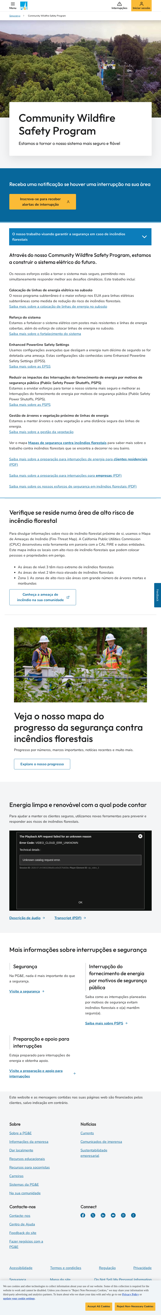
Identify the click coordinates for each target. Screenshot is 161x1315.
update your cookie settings (19, 1299)
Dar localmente (21, 1150)
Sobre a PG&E (20, 1133)
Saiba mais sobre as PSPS (30, 404)
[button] (13, 5)
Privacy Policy (130, 1295)
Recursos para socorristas (29, 1167)
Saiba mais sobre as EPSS (30, 366)
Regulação (107, 1268)
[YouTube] (113, 1215)
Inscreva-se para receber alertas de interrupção (45, 202)
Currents (87, 1133)
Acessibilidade (20, 1268)
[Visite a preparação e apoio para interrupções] (42, 1073)
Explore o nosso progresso (42, 764)
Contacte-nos (19, 1215)
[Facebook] (83, 1215)
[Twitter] (93, 1215)
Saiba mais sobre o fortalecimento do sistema (45, 333)
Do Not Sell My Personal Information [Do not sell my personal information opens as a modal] (123, 1279)
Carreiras (16, 1176)
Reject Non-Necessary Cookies (135, 1307)
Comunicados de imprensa (101, 1141)
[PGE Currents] (133, 1215)
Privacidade (142, 1268)
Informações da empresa (28, 1141)
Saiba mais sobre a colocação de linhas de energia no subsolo (58, 306)
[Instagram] (123, 1215)
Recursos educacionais (27, 1158)
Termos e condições (65, 1268)
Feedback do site (22, 1232)
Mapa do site (60, 1279)
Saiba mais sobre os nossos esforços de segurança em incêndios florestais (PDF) (73, 486)
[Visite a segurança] (27, 991)
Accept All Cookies (99, 1307)
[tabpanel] (80, 370)
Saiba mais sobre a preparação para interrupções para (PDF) (65, 475)
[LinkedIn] (103, 1215)
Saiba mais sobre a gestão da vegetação (41, 432)
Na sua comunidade (25, 1193)
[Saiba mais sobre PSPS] (106, 1023)
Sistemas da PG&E (24, 1184)
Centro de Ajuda (22, 1224)
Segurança (17, 1279)
